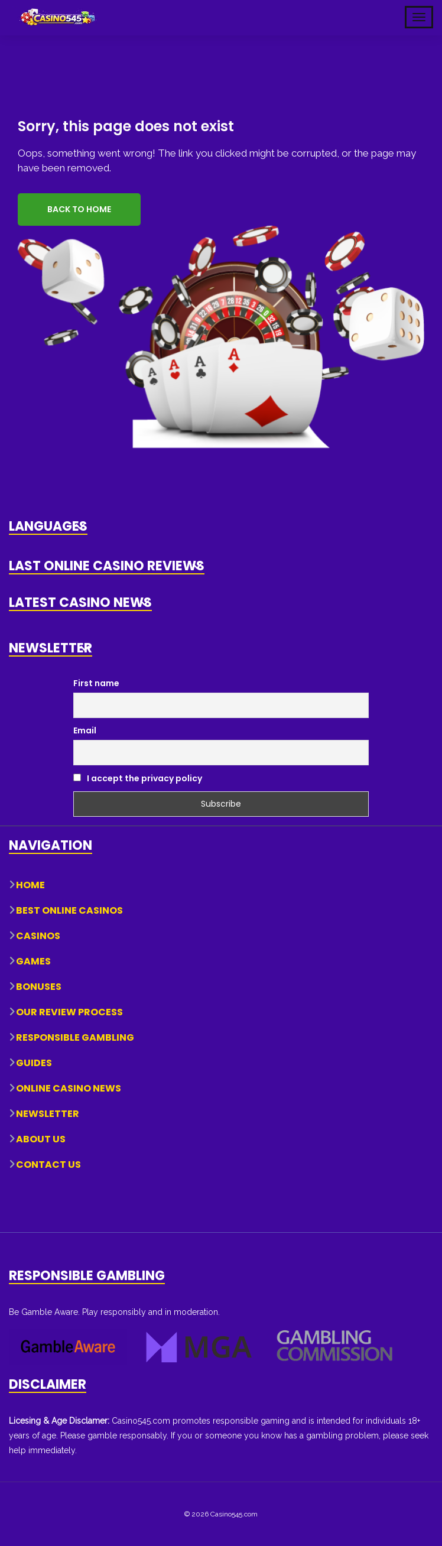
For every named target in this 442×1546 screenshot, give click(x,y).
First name (96, 683)
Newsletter (47, 1113)
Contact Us (48, 1164)
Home (30, 884)
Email (84, 730)
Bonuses (38, 986)
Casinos (38, 935)
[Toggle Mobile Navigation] (419, 17)
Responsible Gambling (75, 1037)
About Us (41, 1138)
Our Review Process (69, 1011)
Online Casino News (68, 1087)
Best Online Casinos (69, 910)
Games (33, 960)
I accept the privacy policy (137, 778)
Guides (34, 1062)
